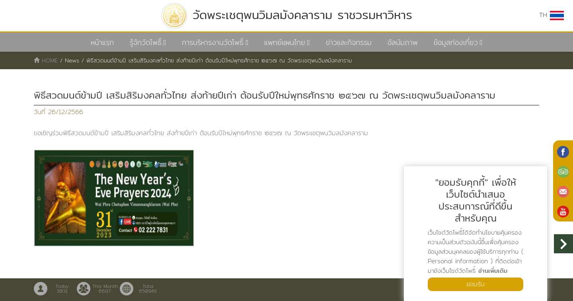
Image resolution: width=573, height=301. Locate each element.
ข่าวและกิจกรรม (349, 42)
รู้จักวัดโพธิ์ (146, 42)
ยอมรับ (475, 284)
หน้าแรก (102, 42)
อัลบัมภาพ (403, 42)
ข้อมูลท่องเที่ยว (456, 42)
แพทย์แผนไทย (284, 42)
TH (551, 15)
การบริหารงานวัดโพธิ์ (213, 42)
